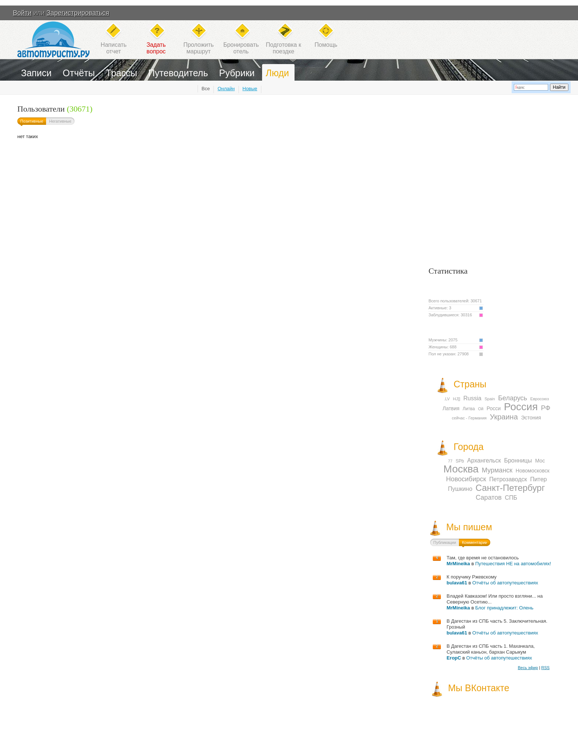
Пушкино (460, 489)
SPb (460, 461)
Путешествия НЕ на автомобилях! (513, 563)
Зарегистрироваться (77, 13)
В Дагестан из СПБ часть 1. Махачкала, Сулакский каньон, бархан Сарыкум (490, 649)
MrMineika (458, 563)
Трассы (121, 73)
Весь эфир (528, 667)
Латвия (451, 408)
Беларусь (512, 398)
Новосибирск (466, 479)
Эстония (531, 418)
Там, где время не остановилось (482, 557)
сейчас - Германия (469, 418)
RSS (545, 667)
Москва (461, 469)
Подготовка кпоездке (283, 48)
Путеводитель (178, 73)
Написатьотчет (113, 48)
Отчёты (79, 73)
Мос (540, 461)
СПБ (511, 498)
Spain (489, 399)
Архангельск (484, 460)
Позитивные (31, 121)
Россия (521, 406)
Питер (538, 479)
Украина (504, 417)
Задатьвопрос (156, 48)
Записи (36, 73)
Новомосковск (533, 471)
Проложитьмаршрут (198, 48)
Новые (250, 88)
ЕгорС (453, 658)
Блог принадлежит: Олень (504, 608)
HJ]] (456, 399)
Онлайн (226, 88)
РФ (545, 408)
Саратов (488, 497)
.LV (447, 399)
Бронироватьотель (241, 48)
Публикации (444, 542)
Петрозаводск (508, 479)
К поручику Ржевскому (471, 577)
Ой (481, 409)
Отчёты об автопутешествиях (505, 582)
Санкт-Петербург (510, 488)
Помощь (325, 45)
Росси (494, 408)
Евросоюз (539, 399)
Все (206, 88)
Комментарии (474, 542)
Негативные (60, 121)
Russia (472, 398)
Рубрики (237, 73)
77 (450, 461)
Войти (22, 13)
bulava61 (456, 582)
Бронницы (518, 460)
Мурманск (497, 470)
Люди (277, 73)
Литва (469, 408)
